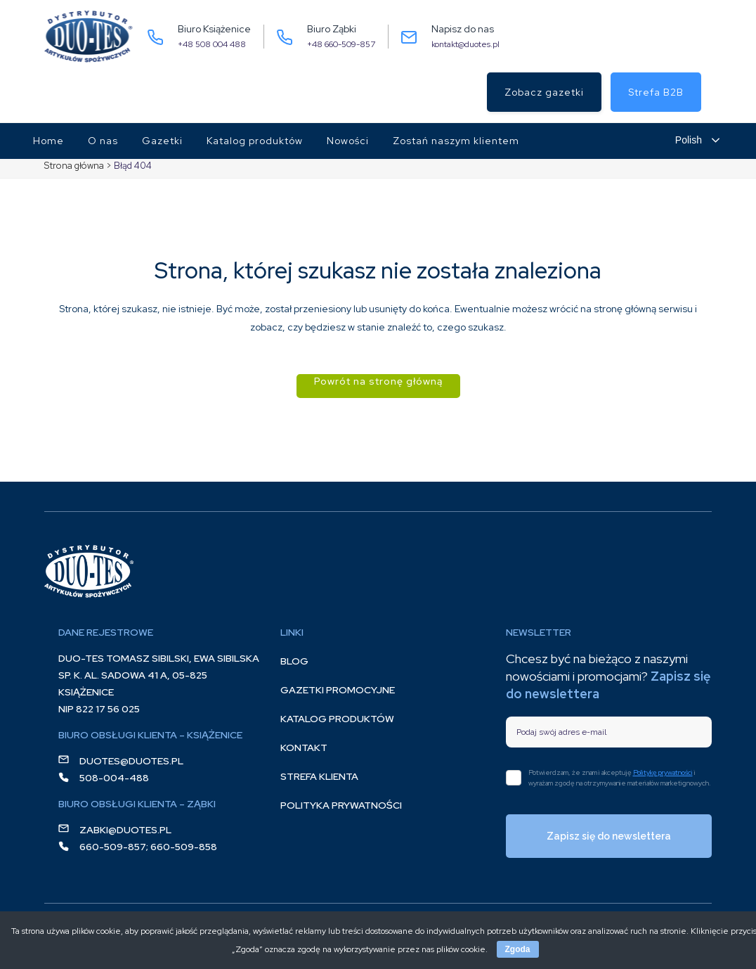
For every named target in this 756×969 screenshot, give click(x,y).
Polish (688, 140)
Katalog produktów (337, 718)
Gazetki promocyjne (337, 690)
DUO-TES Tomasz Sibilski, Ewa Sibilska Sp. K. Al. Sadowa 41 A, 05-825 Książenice (158, 675)
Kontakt (303, 747)
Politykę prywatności (663, 772)
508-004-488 (114, 777)
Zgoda (517, 949)
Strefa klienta (319, 776)
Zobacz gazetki (544, 92)
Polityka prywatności (341, 805)
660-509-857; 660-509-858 (148, 846)
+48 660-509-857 (341, 44)
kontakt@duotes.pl (465, 44)
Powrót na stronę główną (378, 381)
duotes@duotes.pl (131, 761)
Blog (294, 661)
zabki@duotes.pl (125, 829)
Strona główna (74, 166)
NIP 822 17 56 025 (99, 708)
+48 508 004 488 (212, 44)
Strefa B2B (656, 92)
